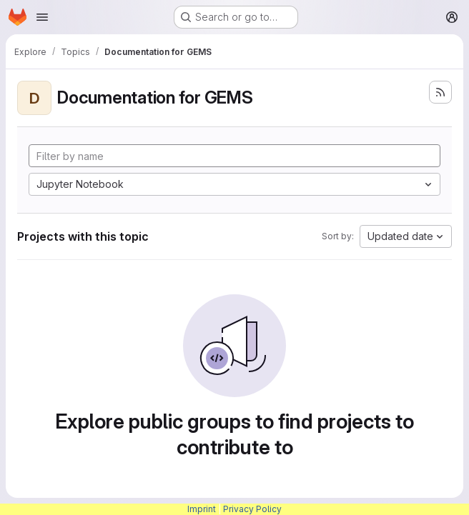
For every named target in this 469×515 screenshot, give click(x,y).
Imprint (201, 509)
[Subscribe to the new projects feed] (440, 92)
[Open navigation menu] (42, 17)
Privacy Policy (252, 509)
